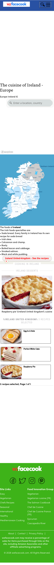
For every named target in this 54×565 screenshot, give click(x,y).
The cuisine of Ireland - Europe (21, 87)
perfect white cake (32, 349)
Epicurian (32, 518)
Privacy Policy (36, 533)
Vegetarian (5, 498)
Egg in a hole (29, 331)
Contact (22, 533)
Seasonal (4, 507)
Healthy (4, 515)
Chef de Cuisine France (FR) (39, 513)
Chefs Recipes (7, 502)
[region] (27, 126)
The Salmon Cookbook (38, 502)
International (6, 511)
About (11, 533)
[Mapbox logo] (7, 152)
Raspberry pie (29, 366)
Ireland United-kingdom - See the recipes (27, 258)
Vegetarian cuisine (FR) (39, 498)
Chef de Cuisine (35, 507)
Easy (2, 493)
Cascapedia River (36, 523)
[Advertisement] (26, 51)
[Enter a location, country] (30, 102)
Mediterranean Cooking (12, 520)
